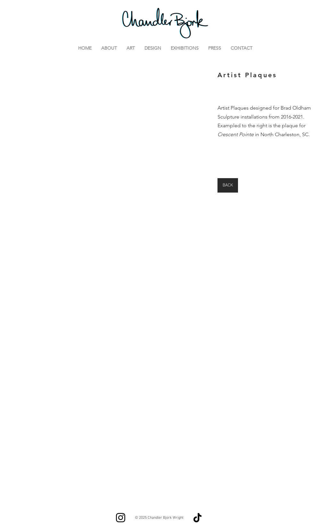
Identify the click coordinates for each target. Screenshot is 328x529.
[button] (112, 135)
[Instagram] (120, 517)
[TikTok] (197, 517)
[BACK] (227, 185)
